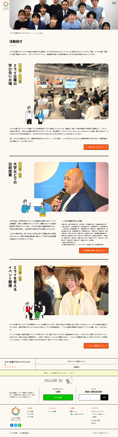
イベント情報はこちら (96, 346)
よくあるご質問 (95, 420)
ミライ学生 (30, 417)
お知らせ (93, 423)
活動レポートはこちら (96, 147)
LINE (19, 425)
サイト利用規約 (14, 433)
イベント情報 (52, 411)
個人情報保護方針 (24, 433)
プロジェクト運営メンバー (76, 361)
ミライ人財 (30, 414)
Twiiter (15, 425)
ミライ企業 (30, 411)
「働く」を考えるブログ (77, 414)
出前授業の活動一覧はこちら (94, 251)
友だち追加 (58, 397)
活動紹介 (77, 367)
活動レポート (73, 411)
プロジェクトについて (97, 411)
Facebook (11, 425)
